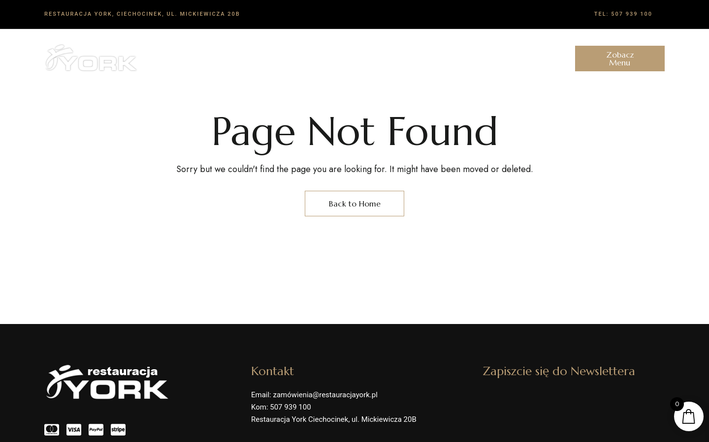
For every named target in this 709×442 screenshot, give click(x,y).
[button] (620, 58)
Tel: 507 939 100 (623, 14)
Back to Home (355, 203)
